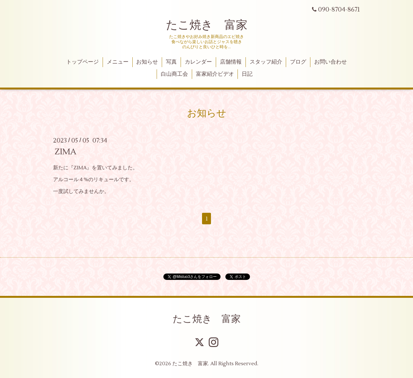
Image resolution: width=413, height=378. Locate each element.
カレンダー (198, 62)
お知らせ (147, 62)
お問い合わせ (330, 62)
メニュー (118, 62)
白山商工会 (174, 74)
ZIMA (65, 151)
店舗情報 (231, 62)
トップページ (82, 62)
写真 (171, 62)
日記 (247, 74)
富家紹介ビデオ (215, 74)
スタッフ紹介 (266, 62)
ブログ (298, 62)
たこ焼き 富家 (206, 25)
